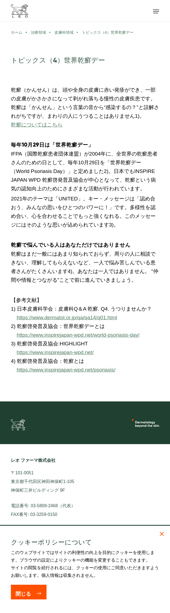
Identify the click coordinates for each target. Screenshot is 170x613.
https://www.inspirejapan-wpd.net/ (55, 352)
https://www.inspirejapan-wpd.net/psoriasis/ (66, 370)
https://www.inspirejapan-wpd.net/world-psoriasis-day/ (78, 335)
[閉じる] (161, 533)
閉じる (23, 594)
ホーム (16, 32)
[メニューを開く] (156, 11)
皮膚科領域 (63, 32)
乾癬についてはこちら (37, 125)
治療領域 (38, 32)
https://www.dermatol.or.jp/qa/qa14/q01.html (67, 317)
